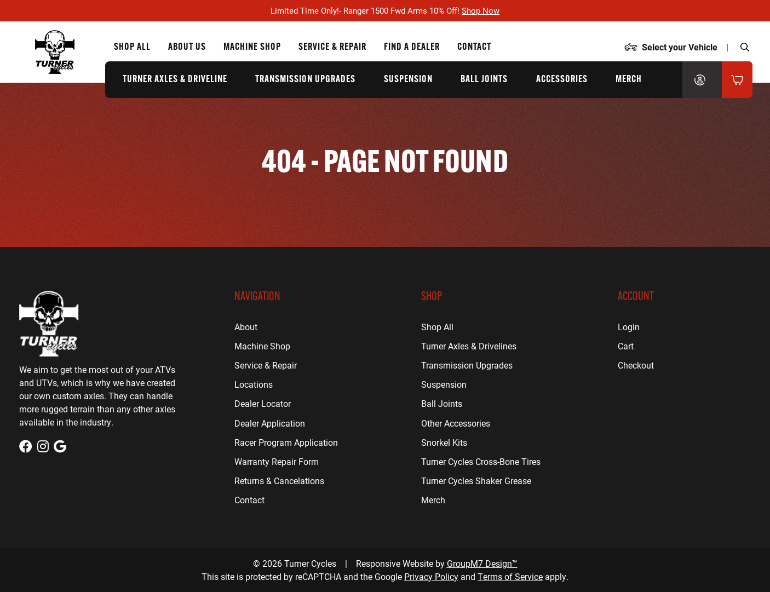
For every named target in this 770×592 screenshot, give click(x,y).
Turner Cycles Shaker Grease (476, 480)
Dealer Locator (262, 403)
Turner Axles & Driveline (175, 79)
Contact (249, 499)
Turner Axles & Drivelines (468, 346)
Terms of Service (510, 576)
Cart (626, 346)
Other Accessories (455, 423)
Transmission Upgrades (305, 79)
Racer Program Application (286, 442)
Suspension (408, 79)
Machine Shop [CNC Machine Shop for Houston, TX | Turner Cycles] (252, 47)
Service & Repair (265, 365)
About (245, 326)
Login (629, 326)
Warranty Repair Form (276, 461)
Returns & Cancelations (279, 480)
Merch (629, 79)
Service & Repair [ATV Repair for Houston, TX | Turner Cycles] (332, 47)
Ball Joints (484, 79)
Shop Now (480, 10)
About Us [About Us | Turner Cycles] (187, 47)
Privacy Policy (431, 576)
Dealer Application (269, 423)
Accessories (562, 79)
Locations (253, 384)
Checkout (636, 365)
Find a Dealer (412, 47)
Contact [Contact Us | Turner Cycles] (474, 47)
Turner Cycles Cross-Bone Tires (481, 461)
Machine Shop (262, 346)
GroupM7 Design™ (482, 563)
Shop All (132, 47)
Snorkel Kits (444, 442)
